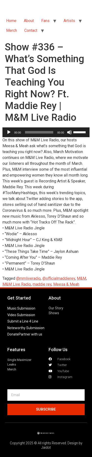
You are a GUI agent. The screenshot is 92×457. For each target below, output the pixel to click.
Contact (30, 30)
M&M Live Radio (16, 284)
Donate (13, 334)
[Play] (8, 132)
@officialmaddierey (58, 278)
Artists (69, 20)
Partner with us (30, 334)
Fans (45, 20)
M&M (81, 278)
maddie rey (42, 284)
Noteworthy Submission (25, 328)
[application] (46, 132)
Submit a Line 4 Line (22, 321)
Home (11, 20)
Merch (11, 30)
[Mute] (69, 132)
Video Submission (21, 315)
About (29, 20)
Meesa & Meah (66, 284)
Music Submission (21, 308)
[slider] (39, 132)
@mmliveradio (28, 278)
